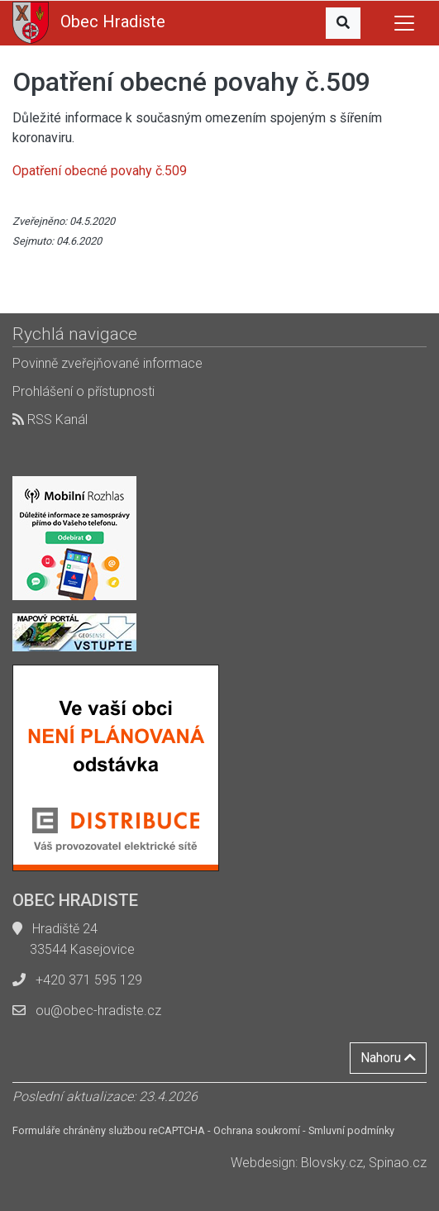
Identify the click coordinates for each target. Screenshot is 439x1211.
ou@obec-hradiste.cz (98, 1010)
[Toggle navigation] (404, 23)
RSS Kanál (50, 419)
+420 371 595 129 (89, 980)
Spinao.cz (398, 1162)
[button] (343, 23)
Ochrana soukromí (256, 1130)
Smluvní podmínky (351, 1130)
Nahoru (388, 1058)
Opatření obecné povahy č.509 (99, 171)
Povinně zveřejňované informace (107, 363)
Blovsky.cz (332, 1162)
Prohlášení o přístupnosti (83, 391)
